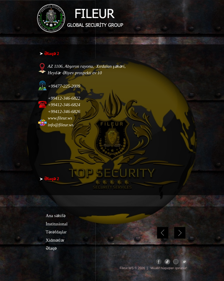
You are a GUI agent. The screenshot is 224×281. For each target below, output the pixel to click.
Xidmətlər (55, 240)
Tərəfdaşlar (56, 232)
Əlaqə (51, 248)
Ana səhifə (55, 215)
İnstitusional (56, 224)
